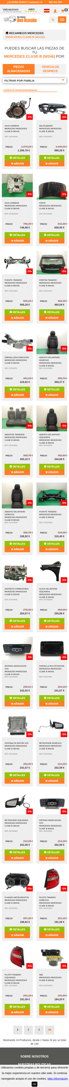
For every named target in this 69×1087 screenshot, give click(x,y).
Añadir (17, 163)
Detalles (17, 157)
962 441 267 (55, 2)
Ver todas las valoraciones (12, 12)
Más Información (57, 1078)
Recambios (18, 33)
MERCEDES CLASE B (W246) (25, 37)
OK (35, 1084)
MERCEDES (35, 33)
